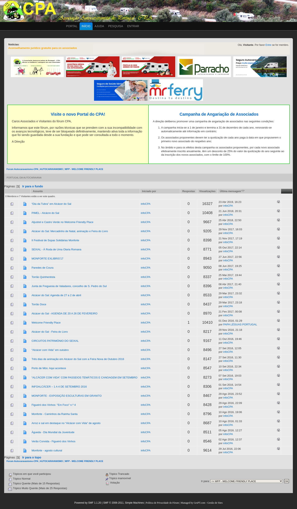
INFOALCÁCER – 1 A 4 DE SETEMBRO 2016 (59, 386)
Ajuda (99, 26)
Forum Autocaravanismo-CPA (22, 169)
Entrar (133, 26)
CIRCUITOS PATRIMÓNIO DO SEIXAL (55, 340)
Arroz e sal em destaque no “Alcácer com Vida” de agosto (65, 423)
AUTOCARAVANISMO (51, 169)
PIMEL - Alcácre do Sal (45, 213)
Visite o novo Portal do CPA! (78, 114)
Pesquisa (115, 26)
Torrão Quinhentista (43, 277)
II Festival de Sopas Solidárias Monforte (55, 240)
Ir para (205, 481)
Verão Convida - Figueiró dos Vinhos (53, 441)
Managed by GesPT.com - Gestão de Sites (202, 502)
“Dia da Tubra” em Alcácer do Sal (51, 203)
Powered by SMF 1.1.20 (87, 502)
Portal (71, 26)
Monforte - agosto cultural (46, 450)
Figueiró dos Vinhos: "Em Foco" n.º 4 (53, 404)
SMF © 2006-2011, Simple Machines (123, 502)
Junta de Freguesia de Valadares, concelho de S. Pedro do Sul (69, 286)
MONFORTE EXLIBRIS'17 (47, 258)
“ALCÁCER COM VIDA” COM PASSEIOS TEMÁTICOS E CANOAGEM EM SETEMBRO (84, 377)
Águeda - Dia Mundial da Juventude (52, 432)
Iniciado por (149, 191)
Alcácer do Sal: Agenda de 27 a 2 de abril (56, 295)
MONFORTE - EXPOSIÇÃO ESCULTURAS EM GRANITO (66, 395)
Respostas (188, 191)
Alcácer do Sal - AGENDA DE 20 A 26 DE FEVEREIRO (64, 313)
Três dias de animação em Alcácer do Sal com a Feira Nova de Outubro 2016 (77, 359)
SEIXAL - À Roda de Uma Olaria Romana (56, 249)
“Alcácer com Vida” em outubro (50, 349)
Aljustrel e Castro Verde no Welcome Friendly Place (62, 222)
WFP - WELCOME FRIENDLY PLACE (84, 169)
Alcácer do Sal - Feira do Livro (49, 331)
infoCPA (146, 203)
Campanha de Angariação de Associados (219, 114)
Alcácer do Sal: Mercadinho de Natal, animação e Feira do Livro (69, 231)
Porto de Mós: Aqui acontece (48, 368)
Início (86, 26)
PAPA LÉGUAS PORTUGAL (240, 324)
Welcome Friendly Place (45, 322)
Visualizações (207, 191)
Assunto (38, 191)
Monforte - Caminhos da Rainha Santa (54, 414)
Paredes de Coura (42, 267)
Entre (269, 45)
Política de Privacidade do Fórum (162, 502)
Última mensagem (232, 191)
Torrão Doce (38, 304)
